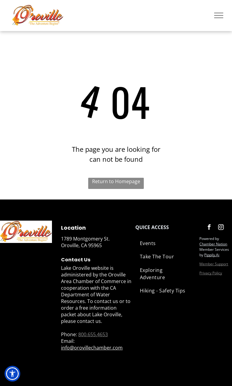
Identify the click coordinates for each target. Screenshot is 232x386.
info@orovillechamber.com (92, 347)
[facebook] (209, 228)
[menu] (219, 15)
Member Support (213, 263)
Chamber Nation (213, 244)
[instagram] (221, 228)
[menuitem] (164, 243)
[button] (12, 373)
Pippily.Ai (211, 254)
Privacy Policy (210, 273)
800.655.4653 (93, 334)
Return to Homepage (116, 181)
